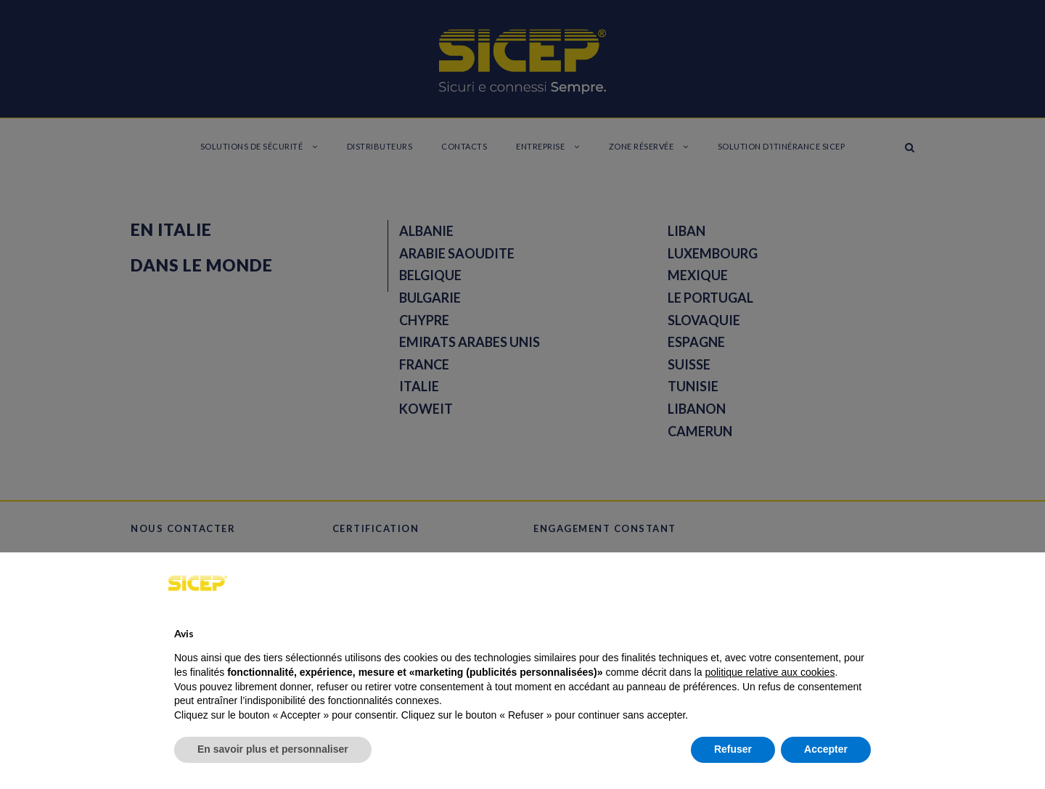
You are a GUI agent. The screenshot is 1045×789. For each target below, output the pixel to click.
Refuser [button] (733, 749)
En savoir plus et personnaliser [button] (272, 749)
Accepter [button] (826, 749)
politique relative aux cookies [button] (770, 672)
